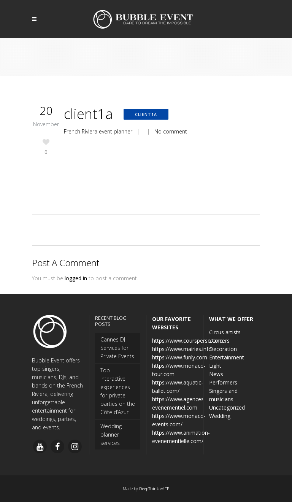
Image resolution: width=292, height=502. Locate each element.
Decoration (223, 349)
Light (215, 365)
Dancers (219, 340)
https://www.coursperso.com (187, 340)
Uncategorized (227, 407)
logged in (76, 278)
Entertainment (226, 357)
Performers (223, 382)
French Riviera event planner (98, 131)
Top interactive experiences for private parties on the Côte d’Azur (117, 391)
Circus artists (225, 332)
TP (167, 488)
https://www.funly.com (179, 357)
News (216, 374)
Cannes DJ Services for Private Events (117, 348)
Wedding (219, 415)
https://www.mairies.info (182, 349)
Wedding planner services (111, 434)
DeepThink (149, 488)
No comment (170, 131)
